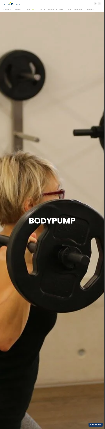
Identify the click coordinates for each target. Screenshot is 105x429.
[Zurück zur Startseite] (13, 3)
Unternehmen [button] (89, 9)
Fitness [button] (27, 9)
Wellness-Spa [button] (8, 9)
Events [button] (61, 9)
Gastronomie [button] (52, 9)
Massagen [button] (18, 9)
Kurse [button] (34, 9)
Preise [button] (69, 9)
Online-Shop (77, 9)
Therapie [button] (42, 9)
